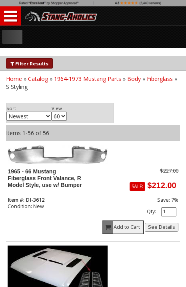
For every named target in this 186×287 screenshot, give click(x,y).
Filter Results (29, 63)
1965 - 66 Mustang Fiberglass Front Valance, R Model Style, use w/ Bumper (45, 178)
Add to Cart (121, 227)
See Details (161, 227)
